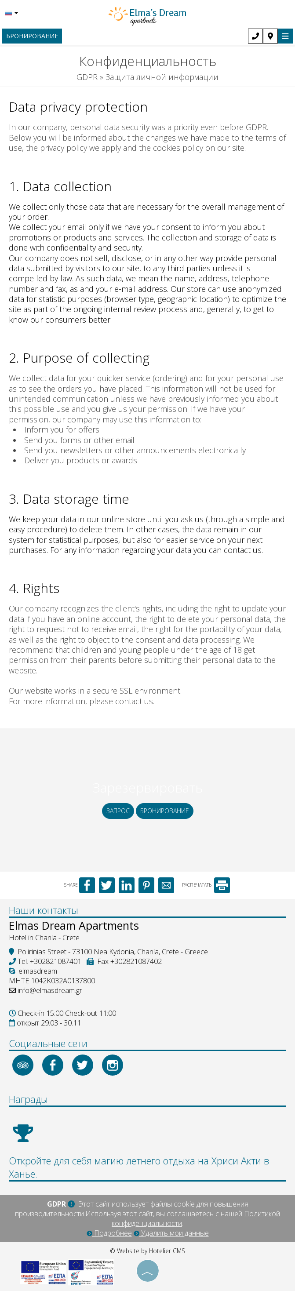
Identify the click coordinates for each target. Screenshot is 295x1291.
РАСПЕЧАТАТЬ (206, 885)
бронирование (32, 36)
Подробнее (109, 1233)
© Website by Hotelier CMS (147, 1251)
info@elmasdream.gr (50, 990)
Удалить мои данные (171, 1233)
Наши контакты (43, 909)
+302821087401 (55, 961)
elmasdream (33, 971)
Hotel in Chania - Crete (44, 937)
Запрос (118, 811)
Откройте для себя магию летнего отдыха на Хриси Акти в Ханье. (139, 1167)
